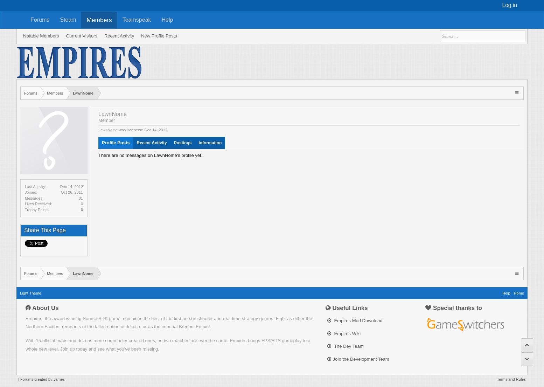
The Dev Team (345, 346)
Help (167, 20)
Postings (183, 142)
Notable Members (41, 36)
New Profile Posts (159, 36)
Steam (68, 20)
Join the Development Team (358, 359)
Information (210, 142)
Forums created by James (42, 379)
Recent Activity (152, 142)
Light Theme (30, 293)
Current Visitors (81, 36)
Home (519, 293)
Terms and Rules (511, 379)
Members (99, 19)
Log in (509, 5)
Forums (39, 20)
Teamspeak (137, 20)
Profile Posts (116, 142)
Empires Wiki (344, 333)
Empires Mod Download (355, 320)
